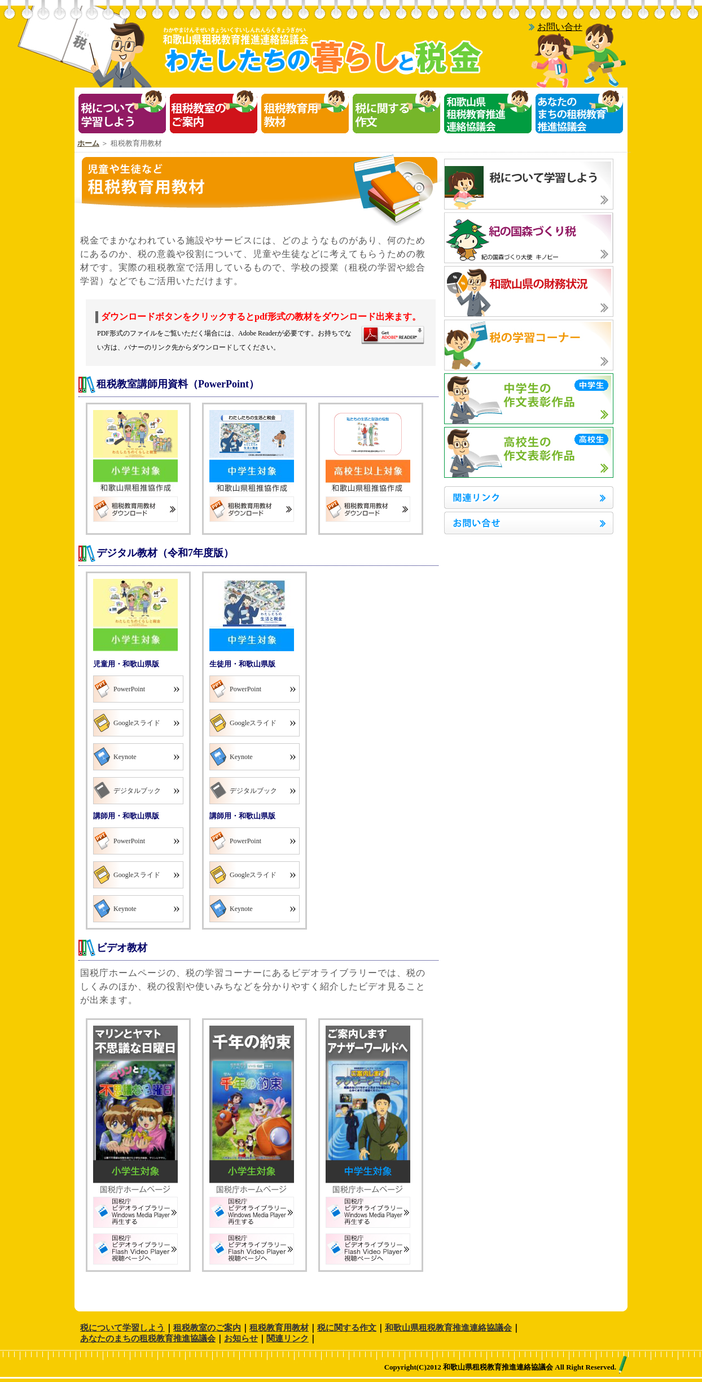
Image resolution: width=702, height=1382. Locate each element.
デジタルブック (137, 791)
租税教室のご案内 (207, 1327)
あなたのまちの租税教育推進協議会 (148, 1338)
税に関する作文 (346, 1327)
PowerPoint (129, 689)
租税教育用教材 (279, 1327)
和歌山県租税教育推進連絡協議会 (448, 1327)
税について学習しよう (122, 1327)
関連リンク (287, 1338)
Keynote (125, 757)
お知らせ (241, 1338)
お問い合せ (559, 27)
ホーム (88, 143)
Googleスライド (136, 723)
